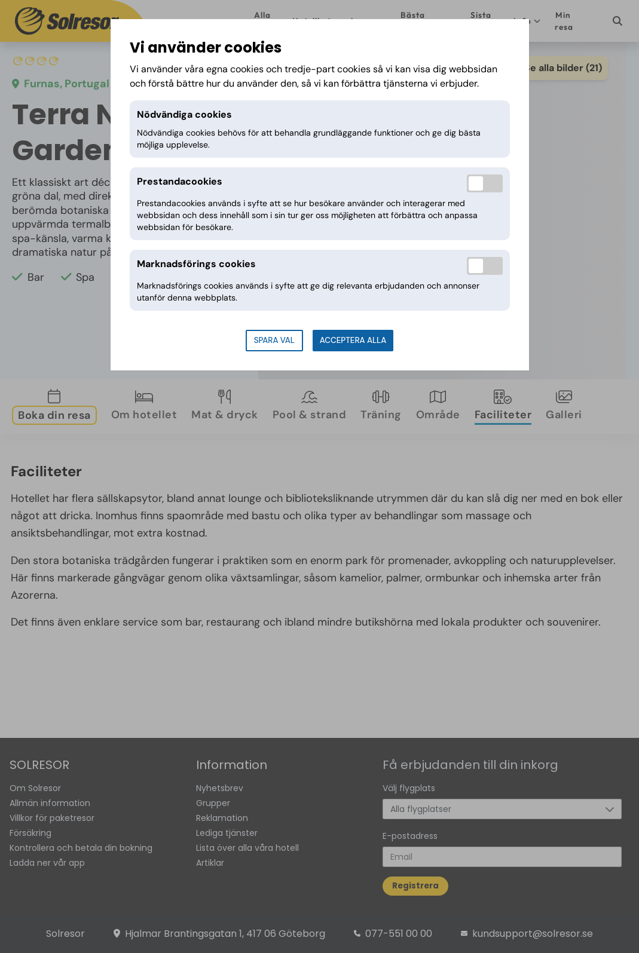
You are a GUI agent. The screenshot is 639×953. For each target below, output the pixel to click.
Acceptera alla (353, 340)
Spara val (274, 340)
